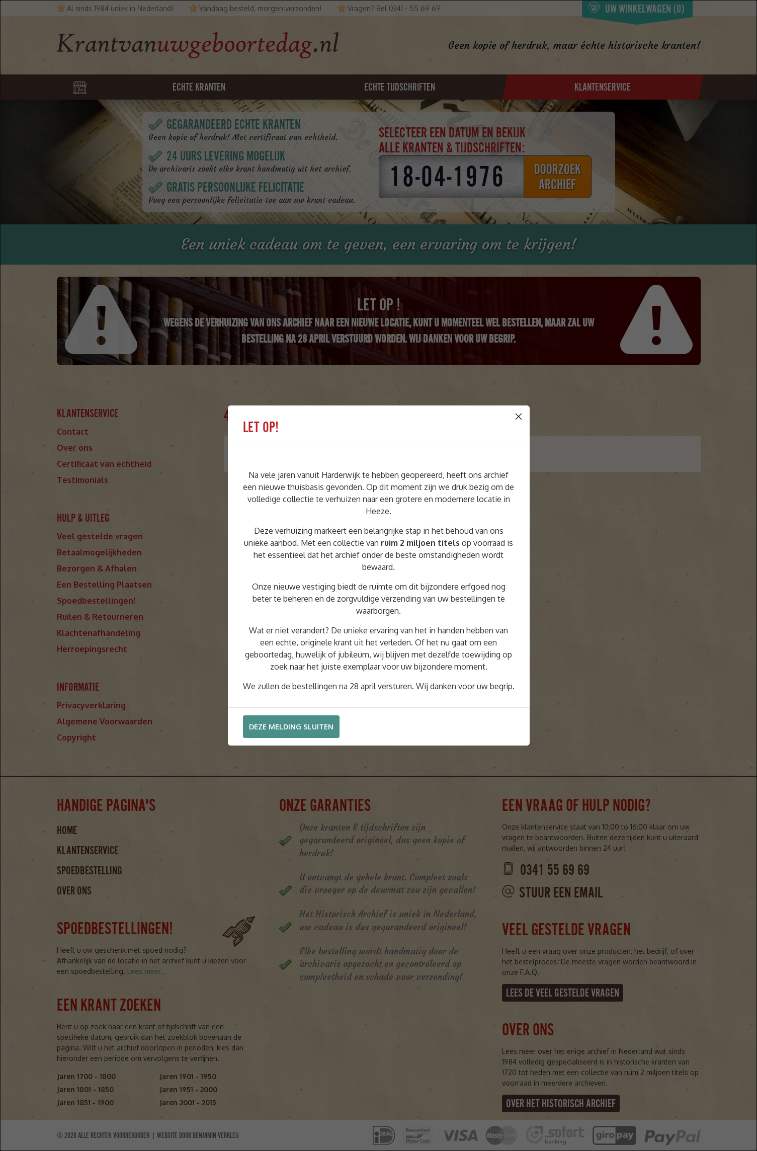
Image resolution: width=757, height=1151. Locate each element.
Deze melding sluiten (291, 726)
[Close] (519, 416)
